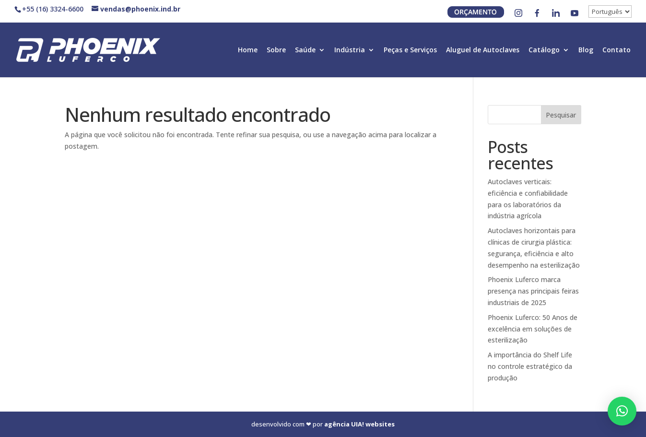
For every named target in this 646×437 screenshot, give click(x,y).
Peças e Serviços (410, 50)
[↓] (610, 11)
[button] (622, 411)
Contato (616, 50)
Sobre (276, 50)
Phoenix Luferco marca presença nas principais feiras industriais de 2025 (533, 291)
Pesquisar (561, 114)
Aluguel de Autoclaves (482, 50)
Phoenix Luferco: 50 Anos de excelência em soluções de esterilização (532, 329)
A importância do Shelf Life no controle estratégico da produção (530, 366)
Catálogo (544, 50)
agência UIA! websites (359, 424)
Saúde (305, 50)
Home (248, 50)
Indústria (349, 50)
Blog (585, 50)
